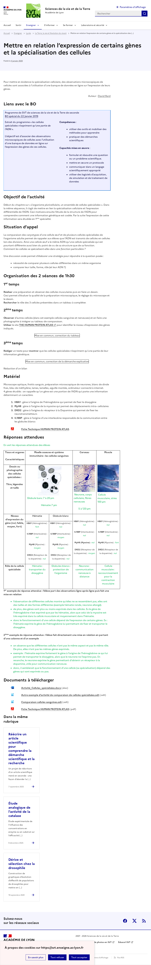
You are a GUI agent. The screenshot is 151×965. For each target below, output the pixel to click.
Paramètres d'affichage (98, 957)
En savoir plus (35, 957)
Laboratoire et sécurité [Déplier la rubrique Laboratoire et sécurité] (92, 25)
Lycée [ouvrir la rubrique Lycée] (28, 33)
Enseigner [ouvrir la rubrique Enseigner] (18, 33)
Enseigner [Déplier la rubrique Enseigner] (31, 25)
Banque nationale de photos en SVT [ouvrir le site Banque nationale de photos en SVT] (94, 942)
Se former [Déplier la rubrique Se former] (68, 25)
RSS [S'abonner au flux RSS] (143, 920)
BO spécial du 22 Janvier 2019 (21, 116)
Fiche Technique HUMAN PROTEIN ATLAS (45, 429)
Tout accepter (79, 957)
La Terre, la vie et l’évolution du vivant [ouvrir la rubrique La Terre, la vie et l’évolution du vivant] (51, 33)
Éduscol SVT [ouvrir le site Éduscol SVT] (124, 942)
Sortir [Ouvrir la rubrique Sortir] (18, 25)
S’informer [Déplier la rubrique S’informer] (49, 25)
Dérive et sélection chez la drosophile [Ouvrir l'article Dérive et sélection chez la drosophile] (21, 863)
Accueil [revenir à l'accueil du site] (7, 25)
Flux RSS (120, 957)
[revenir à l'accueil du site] (67, 9)
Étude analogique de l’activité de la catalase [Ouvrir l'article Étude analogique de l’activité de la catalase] (19, 809)
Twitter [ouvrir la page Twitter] (134, 920)
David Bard (104, 96)
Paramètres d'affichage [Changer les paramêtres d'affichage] (133, 7)
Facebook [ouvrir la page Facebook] (125, 920)
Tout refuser (57, 957)
